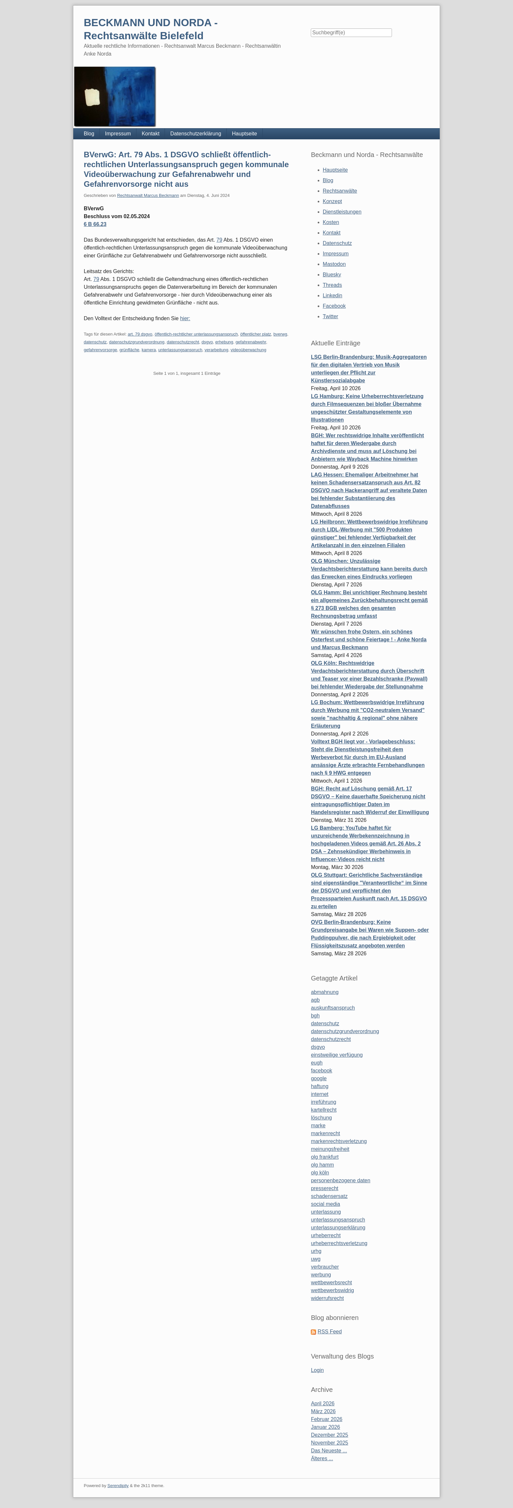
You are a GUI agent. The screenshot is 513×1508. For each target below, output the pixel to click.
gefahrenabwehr (251, 341)
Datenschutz (337, 243)
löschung (321, 1117)
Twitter (330, 316)
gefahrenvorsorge (100, 349)
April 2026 (322, 1403)
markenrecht (325, 1133)
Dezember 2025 (329, 1435)
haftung (319, 1086)
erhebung (224, 341)
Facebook (334, 306)
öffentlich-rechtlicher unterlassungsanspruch (196, 334)
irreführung (323, 1102)
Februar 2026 (326, 1419)
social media (325, 1204)
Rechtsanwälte (340, 191)
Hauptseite (244, 133)
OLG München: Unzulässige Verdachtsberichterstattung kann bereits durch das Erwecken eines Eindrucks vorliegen (369, 569)
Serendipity (118, 1485)
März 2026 (323, 1411)
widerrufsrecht (327, 1298)
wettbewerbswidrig (332, 1290)
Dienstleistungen (342, 212)
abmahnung (325, 992)
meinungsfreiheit (330, 1149)
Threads (332, 285)
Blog (89, 133)
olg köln (320, 1172)
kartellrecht (323, 1110)
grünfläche (129, 349)
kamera (149, 349)
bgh (315, 1015)
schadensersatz (329, 1196)
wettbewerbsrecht (331, 1282)
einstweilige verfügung (337, 1055)
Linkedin (333, 295)
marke (318, 1125)
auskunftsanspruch (333, 1008)
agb (315, 1000)
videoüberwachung (248, 349)
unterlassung (326, 1212)
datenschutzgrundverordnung (136, 341)
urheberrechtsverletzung (339, 1243)
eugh (317, 1063)
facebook (321, 1070)
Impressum (118, 133)
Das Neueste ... (329, 1450)
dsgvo (207, 341)
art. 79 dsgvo (140, 334)
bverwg (280, 334)
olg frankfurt (324, 1157)
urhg (316, 1251)
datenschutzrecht (183, 341)
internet (319, 1094)
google (319, 1078)
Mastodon (334, 264)
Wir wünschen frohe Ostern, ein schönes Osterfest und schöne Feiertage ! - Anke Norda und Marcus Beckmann (368, 639)
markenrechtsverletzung (339, 1141)
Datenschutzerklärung (195, 133)
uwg (315, 1259)
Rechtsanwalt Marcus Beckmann (148, 195)
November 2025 (329, 1443)
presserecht (324, 1188)
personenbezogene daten (340, 1180)
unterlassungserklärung (338, 1227)
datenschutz (95, 341)
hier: (185, 318)
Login (317, 1370)
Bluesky (332, 274)
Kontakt (150, 133)
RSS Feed (330, 1331)
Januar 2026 (325, 1427)
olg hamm (322, 1165)
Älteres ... (322, 1458)
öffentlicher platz (255, 334)
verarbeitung (216, 349)
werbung (321, 1274)
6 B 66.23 (95, 224)
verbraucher (325, 1267)
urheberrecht (326, 1235)
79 (219, 240)
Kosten (331, 222)
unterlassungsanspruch (180, 349)
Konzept (332, 201)
